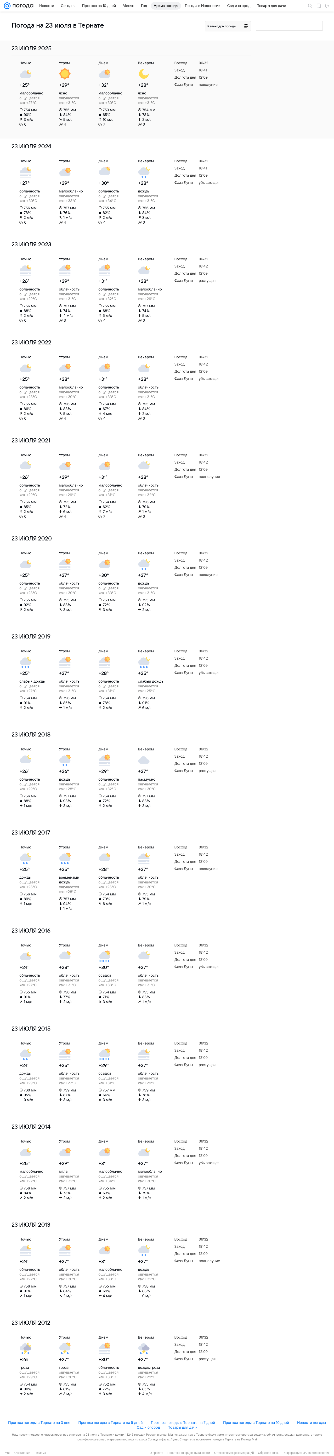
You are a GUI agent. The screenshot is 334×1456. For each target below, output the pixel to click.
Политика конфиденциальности (188, 1453)
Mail (7, 1453)
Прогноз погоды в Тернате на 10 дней (256, 1422)
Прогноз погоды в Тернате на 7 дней (183, 1422)
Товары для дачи (183, 1427)
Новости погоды (311, 1422)
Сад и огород (148, 1427)
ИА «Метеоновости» (316, 1453)
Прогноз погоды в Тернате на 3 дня (39, 1422)
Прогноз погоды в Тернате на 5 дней (110, 1422)
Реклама (40, 1453)
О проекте (156, 1453)
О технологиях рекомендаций (234, 1453)
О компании (22, 1453)
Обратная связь (268, 1453)
